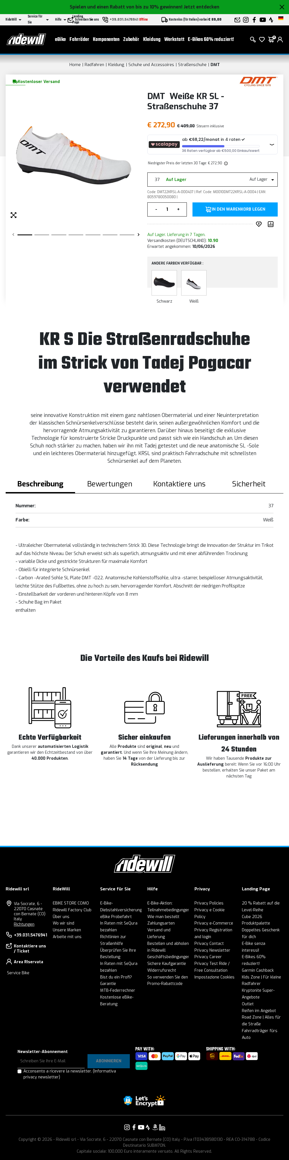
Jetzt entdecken (201, 7)
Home (75, 64)
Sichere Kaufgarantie (166, 963)
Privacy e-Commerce (213, 923)
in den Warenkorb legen (238, 209)
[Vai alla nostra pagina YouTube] (141, 1127)
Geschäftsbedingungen (168, 957)
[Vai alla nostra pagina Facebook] (134, 1127)
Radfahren (94, 64)
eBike (60, 39)
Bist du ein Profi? (116, 977)
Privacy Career (208, 957)
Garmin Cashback (258, 970)
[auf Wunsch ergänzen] (260, 224)
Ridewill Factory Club (72, 910)
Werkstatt (174, 39)
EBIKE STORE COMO (71, 903)
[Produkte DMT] (259, 81)
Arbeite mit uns (67, 937)
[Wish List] (262, 39)
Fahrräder (79, 39)
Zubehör (131, 39)
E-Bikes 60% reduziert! (211, 39)
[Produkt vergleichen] (272, 224)
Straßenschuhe (192, 64)
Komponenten (106, 39)
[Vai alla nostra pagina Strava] (147, 1127)
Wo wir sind (63, 923)
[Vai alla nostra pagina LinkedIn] (162, 1127)
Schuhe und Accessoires (151, 64)
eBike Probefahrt (116, 916)
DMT (215, 64)
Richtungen (24, 924)
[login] (280, 39)
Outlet (248, 1004)
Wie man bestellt (163, 916)
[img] (225, 163)
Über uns (61, 916)
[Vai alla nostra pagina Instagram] (127, 1127)
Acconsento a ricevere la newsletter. (69, 1074)
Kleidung (152, 39)
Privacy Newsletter (212, 950)
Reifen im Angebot (259, 1010)
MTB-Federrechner (117, 990)
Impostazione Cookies (214, 977)
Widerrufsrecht (161, 970)
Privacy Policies (209, 903)
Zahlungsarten (161, 923)
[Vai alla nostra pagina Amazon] (155, 1127)
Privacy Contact (209, 943)
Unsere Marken (67, 930)
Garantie (108, 983)
